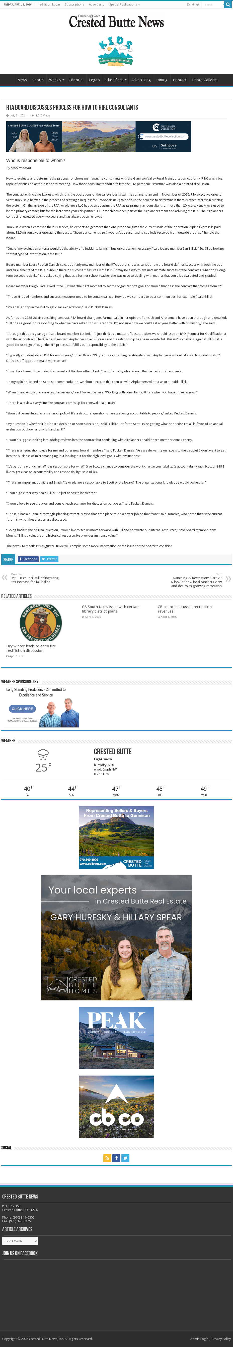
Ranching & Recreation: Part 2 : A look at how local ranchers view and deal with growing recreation (196, 580)
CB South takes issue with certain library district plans (110, 609)
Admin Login (199, 1339)
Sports (38, 80)
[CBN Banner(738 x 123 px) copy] (98, 136)
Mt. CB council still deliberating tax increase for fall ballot (37, 578)
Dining (162, 80)
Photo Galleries (205, 80)
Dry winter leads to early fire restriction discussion (31, 648)
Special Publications (123, 4)
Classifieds (114, 80)
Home (7, 79)
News (22, 80)
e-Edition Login (49, 4)
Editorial (76, 80)
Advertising (96, 4)
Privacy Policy (221, 1339)
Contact (180, 80)
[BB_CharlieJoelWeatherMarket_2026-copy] (41, 707)
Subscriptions (74, 4)
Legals (94, 80)
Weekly (55, 80)
